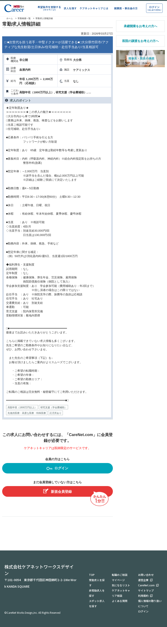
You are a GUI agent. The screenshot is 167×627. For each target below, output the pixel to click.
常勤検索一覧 (24, 18)
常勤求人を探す (97, 582)
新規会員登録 (57, 490)
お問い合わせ (146, 575)
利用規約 (143, 595)
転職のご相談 (119, 575)
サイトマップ (146, 590)
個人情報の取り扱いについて (150, 603)
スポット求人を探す (97, 603)
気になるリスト (121, 585)
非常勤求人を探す (97, 593)
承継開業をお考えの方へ (140, 26)
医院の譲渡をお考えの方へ (140, 41)
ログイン (57, 468)
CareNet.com (146, 585)
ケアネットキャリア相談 (121, 593)
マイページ (118, 580)
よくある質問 (119, 601)
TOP (92, 575)
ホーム (7, 18)
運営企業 (143, 580)
